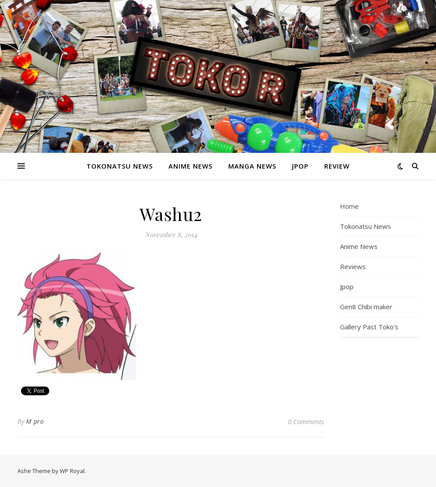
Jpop (300, 166)
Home (349, 206)
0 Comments (306, 421)
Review (337, 166)
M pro (35, 421)
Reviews (353, 266)
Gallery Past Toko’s (369, 326)
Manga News (252, 166)
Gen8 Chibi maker (366, 306)
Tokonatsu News (119, 166)
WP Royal (72, 471)
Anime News (190, 166)
